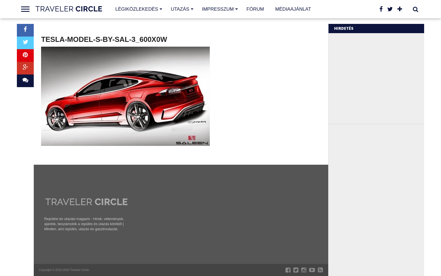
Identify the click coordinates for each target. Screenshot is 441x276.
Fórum (255, 9)
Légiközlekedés (136, 9)
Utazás (180, 9)
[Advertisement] (381, 78)
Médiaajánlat (293, 9)
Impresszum (218, 9)
